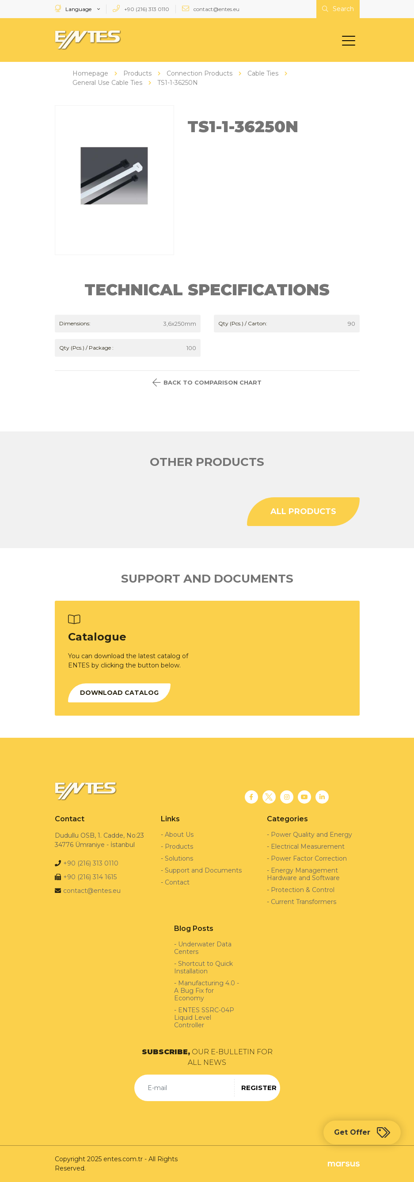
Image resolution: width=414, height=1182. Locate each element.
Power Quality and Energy (311, 835)
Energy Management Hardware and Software (303, 874)
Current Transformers (303, 902)
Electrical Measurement (308, 846)
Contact (177, 882)
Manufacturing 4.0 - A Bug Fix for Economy (206, 990)
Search (338, 9)
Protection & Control (302, 890)
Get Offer (362, 1132)
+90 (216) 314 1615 (90, 877)
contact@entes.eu (210, 8)
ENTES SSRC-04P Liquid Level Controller (204, 1017)
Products (179, 846)
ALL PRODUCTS (303, 511)
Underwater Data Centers (203, 948)
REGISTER (259, 1087)
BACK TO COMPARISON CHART (207, 382)
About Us (179, 835)
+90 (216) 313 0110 (141, 8)
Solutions (179, 858)
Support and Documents (203, 870)
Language (74, 8)
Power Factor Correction (309, 858)
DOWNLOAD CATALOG (119, 693)
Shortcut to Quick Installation (203, 967)
